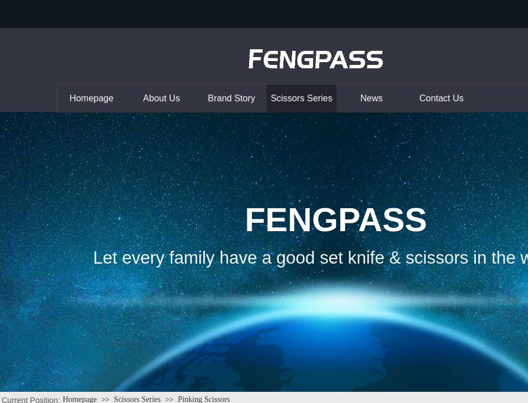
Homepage (91, 98)
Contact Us (441, 98)
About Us (161, 98)
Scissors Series (301, 98)
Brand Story (231, 98)
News (371, 98)
